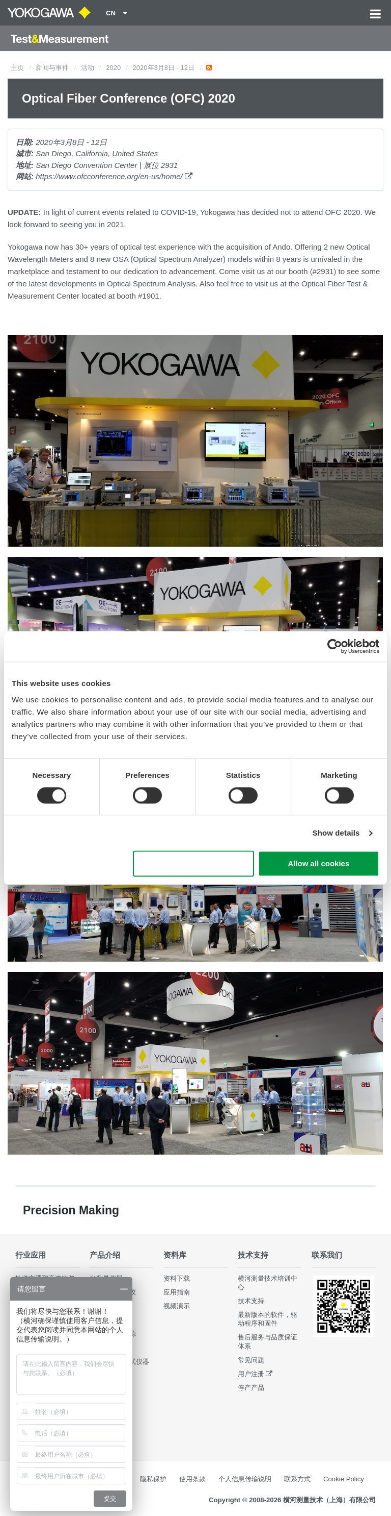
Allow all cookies (318, 864)
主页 (17, 67)
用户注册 (251, 1374)
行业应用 (30, 1255)
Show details (336, 832)
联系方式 (297, 1479)
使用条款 (192, 1479)
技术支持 (253, 1255)
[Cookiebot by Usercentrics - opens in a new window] (334, 646)
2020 (113, 67)
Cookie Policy (343, 1479)
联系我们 (327, 1255)
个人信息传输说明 (244, 1479)
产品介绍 (105, 1255)
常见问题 (251, 1360)
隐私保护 (153, 1479)
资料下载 (176, 1278)
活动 (87, 67)
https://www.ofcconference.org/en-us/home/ (114, 176)
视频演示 (176, 1306)
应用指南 (176, 1292)
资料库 (174, 1255)
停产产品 (251, 1387)
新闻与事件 (52, 67)
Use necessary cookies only (193, 864)
